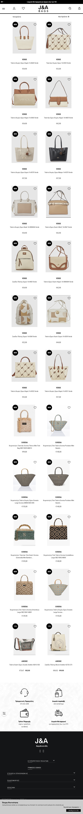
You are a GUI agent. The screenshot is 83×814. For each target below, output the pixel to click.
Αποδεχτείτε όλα (73, 810)
